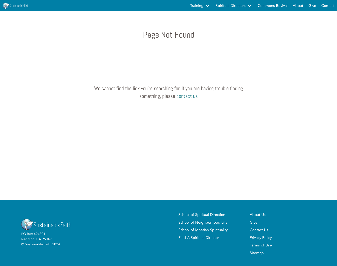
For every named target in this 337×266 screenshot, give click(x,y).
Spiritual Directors (231, 5)
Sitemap (257, 252)
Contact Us (259, 229)
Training (197, 5)
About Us (258, 214)
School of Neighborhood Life (203, 222)
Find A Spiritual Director (198, 237)
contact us (187, 96)
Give (253, 222)
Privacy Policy (261, 237)
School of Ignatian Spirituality (203, 229)
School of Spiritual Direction (201, 214)
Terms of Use (261, 245)
